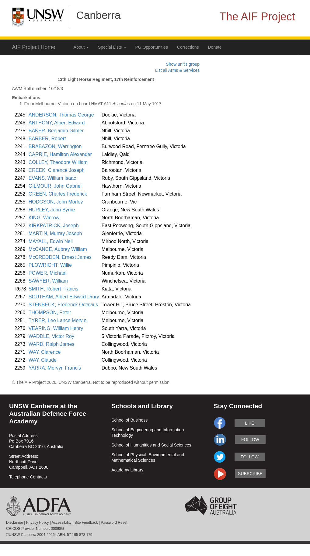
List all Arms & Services (177, 70)
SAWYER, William (48, 280)
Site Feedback (86, 522)
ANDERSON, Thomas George (61, 114)
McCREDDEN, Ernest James (60, 257)
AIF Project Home (33, 47)
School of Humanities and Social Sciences (151, 445)
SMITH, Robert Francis (53, 288)
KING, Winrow (44, 217)
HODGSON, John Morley (56, 201)
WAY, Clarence (45, 352)
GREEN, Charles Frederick (58, 193)
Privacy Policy (37, 522)
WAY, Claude (43, 360)
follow (250, 439)
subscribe (250, 473)
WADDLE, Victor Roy (51, 336)
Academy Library (127, 469)
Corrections (188, 47)
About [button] (81, 47)
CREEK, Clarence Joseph (57, 170)
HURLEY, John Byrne (52, 209)
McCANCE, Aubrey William (58, 249)
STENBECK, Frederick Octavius (63, 304)
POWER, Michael (47, 273)
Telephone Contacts (28, 476)
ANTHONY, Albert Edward (57, 122)
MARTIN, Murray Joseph (55, 233)
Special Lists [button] (112, 47)
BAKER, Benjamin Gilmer (56, 130)
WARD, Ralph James (52, 344)
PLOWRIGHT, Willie (50, 265)
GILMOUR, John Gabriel (55, 186)
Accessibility (61, 522)
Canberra (98, 15)
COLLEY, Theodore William (58, 162)
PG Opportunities (151, 47)
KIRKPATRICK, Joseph (54, 225)
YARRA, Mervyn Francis (55, 367)
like (249, 423)
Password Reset (114, 522)
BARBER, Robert (47, 138)
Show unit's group (183, 64)
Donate (215, 47)
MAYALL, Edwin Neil (51, 241)
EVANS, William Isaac (52, 178)
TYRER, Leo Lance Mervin (57, 320)
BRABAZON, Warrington (55, 146)
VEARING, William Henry (56, 328)
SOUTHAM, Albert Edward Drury (64, 296)
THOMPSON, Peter (50, 312)
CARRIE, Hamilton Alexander (60, 154)
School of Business (129, 420)
